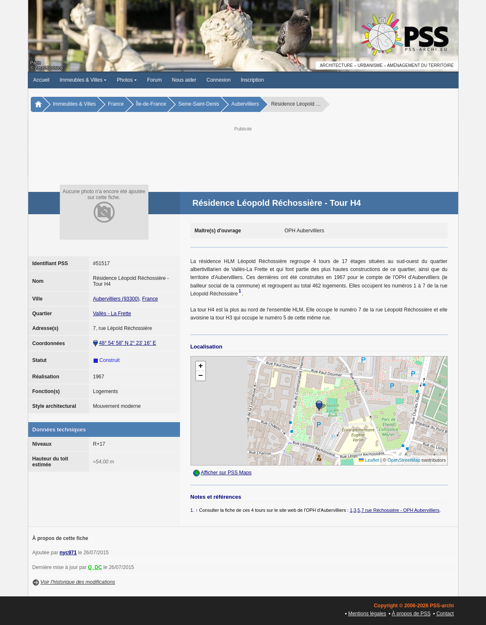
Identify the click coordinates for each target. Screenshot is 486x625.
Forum (154, 80)
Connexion (219, 80)
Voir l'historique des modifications (77, 582)
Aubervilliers (245, 104)
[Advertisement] (243, 152)
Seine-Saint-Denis (198, 104)
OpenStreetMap (403, 460)
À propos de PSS (411, 614)
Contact (445, 614)
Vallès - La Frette (112, 313)
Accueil (41, 80)
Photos (127, 80)
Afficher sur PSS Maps (226, 473)
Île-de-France (151, 104)
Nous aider (184, 80)
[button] (319, 406)
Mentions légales (367, 614)
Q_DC (95, 567)
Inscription (252, 80)
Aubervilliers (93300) (116, 299)
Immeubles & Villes (83, 80)
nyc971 (68, 553)
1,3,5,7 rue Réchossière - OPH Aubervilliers (395, 510)
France (116, 104)
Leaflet (369, 460)
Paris (35, 62)
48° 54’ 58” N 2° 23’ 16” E (127, 343)
